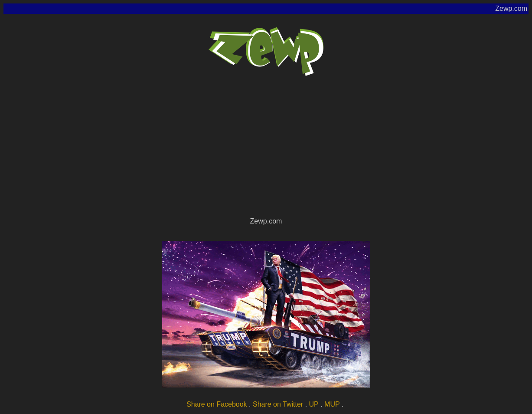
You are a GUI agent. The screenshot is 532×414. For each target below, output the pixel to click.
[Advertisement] (266, 150)
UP (314, 404)
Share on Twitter (278, 404)
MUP (332, 404)
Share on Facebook (216, 404)
